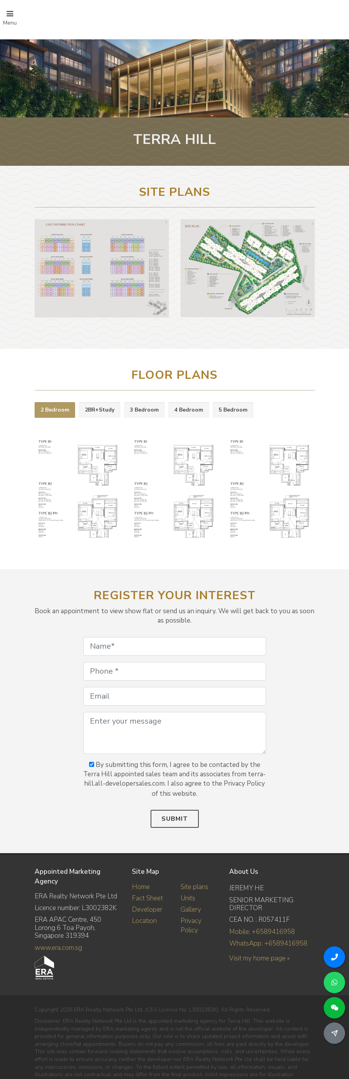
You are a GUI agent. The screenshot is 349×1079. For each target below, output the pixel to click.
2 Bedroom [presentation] (54, 409)
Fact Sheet (147, 898)
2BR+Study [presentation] (99, 409)
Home (141, 886)
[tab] (55, 410)
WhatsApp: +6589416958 (268, 943)
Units (188, 898)
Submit (174, 819)
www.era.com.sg (58, 947)
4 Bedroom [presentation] (188, 409)
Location (144, 920)
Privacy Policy (191, 925)
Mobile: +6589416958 (262, 931)
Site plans (195, 886)
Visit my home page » (259, 958)
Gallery (191, 909)
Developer (147, 909)
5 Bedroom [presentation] (233, 409)
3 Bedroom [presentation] (144, 409)
